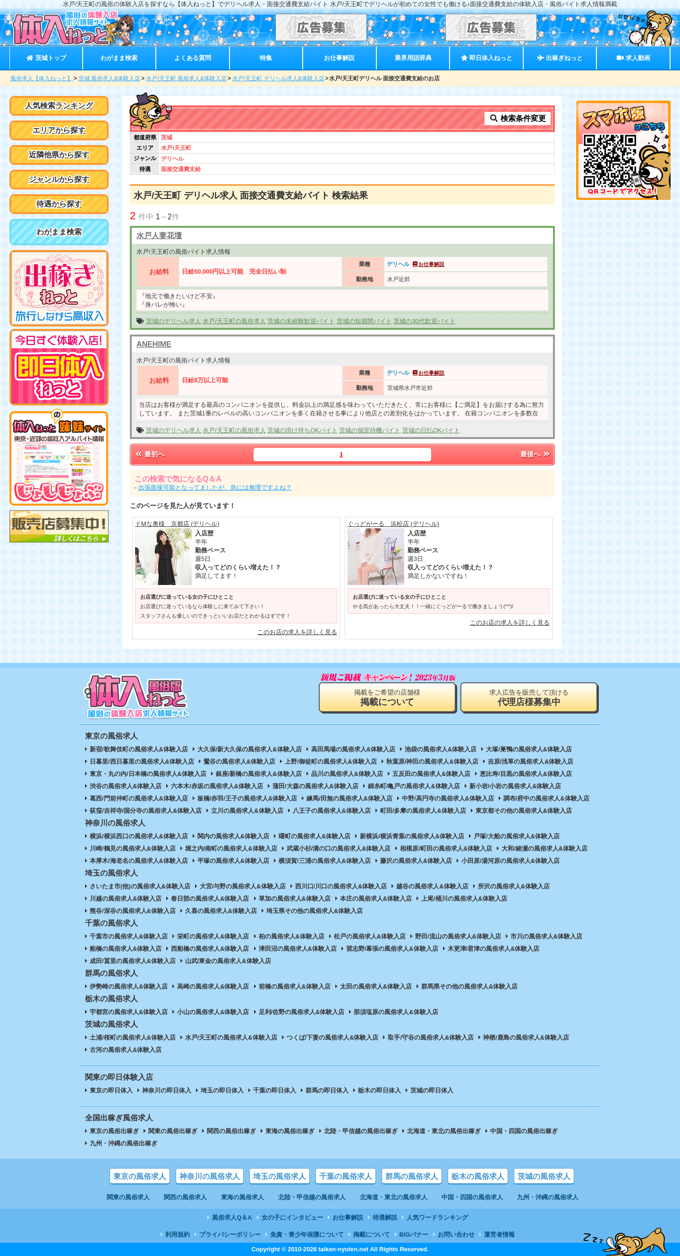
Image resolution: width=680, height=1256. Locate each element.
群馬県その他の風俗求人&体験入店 (469, 986)
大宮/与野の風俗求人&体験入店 (243, 886)
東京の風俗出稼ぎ (114, 1131)
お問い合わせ (456, 1234)
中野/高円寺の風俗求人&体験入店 (448, 798)
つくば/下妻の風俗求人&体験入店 (333, 1037)
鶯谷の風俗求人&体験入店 (239, 761)
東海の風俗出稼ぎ (289, 1131)
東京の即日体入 (111, 1090)
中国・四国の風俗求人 (472, 1197)
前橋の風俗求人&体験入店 (295, 986)
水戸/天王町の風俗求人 (234, 321)
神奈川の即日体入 (166, 1090)
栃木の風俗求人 (477, 1176)
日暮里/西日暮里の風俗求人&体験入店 (142, 761)
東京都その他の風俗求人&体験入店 (524, 810)
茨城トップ (46, 57)
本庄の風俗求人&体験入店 (376, 898)
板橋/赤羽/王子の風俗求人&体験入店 (247, 798)
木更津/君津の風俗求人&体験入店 (494, 948)
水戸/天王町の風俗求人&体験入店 (231, 1037)
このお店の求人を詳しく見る (297, 632)
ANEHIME (153, 344)
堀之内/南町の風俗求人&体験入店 (231, 848)
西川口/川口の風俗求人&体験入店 (341, 886)
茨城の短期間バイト (364, 321)
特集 (266, 57)
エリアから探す (59, 130)
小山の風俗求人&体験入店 (213, 1011)
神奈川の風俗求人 (209, 1176)
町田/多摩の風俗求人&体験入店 (423, 810)
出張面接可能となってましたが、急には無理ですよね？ (215, 487)
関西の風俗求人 (185, 1197)
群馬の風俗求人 (411, 1176)
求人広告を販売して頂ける (528, 697)
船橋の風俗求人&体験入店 (126, 948)
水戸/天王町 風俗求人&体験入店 (186, 78)
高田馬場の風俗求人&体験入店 (353, 749)
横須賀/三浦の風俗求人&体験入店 (325, 860)
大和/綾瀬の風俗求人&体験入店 (544, 848)
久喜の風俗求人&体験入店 (221, 910)
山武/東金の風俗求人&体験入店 (228, 960)
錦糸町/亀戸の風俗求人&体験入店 (414, 786)
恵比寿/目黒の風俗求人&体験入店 (526, 773)
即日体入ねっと (486, 57)
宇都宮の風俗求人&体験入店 (129, 1011)
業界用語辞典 (413, 57)
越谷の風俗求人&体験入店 (432, 886)
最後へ (535, 454)
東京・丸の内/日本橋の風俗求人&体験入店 (148, 773)
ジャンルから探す (59, 179)
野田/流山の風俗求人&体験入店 (458, 936)
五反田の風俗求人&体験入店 (431, 773)
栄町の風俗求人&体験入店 (213, 936)
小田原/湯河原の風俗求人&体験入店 (510, 860)
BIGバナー (414, 1234)
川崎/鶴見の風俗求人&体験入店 (133, 848)
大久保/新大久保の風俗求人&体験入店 (249, 749)
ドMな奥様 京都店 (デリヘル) (177, 523)
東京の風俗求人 (139, 1176)
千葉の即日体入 (274, 1090)
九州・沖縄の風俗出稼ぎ (123, 1143)
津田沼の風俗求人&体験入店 (298, 948)
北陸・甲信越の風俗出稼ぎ (361, 1131)
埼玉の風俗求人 (279, 1176)
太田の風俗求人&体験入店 (376, 986)
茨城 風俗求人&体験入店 (109, 78)
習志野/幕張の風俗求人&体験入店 (392, 948)
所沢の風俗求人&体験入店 (514, 886)
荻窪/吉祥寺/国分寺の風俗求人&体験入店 (146, 810)
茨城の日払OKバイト (431, 430)
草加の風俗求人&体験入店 (295, 898)
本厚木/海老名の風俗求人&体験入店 (139, 860)
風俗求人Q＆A (232, 1217)
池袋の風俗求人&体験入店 (440, 749)
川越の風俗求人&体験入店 (126, 898)
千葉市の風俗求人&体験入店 (129, 936)
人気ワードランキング (437, 1217)
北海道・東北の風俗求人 (393, 1197)
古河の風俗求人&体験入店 (126, 1049)
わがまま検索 (119, 57)
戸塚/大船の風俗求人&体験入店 (517, 836)
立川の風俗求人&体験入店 (247, 810)
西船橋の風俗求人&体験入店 (210, 948)
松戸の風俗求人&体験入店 (370, 936)
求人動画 (633, 57)
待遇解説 (385, 1217)
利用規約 (177, 1234)
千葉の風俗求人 (345, 1176)
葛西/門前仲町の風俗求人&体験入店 (139, 798)
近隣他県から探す (59, 155)
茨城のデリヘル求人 (173, 321)
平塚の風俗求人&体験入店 (233, 860)
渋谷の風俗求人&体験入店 (126, 786)
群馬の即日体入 (327, 1090)
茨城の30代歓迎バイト (424, 321)
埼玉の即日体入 (222, 1090)
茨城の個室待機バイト (369, 430)
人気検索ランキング (59, 106)
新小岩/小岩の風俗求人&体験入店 (515, 786)
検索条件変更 (517, 118)
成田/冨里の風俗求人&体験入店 (133, 960)
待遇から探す (59, 204)
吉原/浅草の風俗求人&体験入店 (531, 761)
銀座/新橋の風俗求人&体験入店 (259, 773)
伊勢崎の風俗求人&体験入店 (129, 986)
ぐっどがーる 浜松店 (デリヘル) (393, 523)
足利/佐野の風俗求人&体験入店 (302, 1011)
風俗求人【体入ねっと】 (41, 78)
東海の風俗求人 (242, 1197)
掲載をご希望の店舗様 (387, 697)
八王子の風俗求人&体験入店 (332, 810)
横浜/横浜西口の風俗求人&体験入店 (139, 836)
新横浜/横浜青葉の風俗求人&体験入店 (412, 836)
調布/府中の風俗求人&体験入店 (546, 798)
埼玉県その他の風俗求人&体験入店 (314, 910)
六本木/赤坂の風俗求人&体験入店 (217, 786)
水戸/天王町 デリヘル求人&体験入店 (278, 78)
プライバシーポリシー (230, 1234)
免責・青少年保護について (307, 1234)
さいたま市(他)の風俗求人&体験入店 (140, 886)
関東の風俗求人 (128, 1197)
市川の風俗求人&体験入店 (546, 936)
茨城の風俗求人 (544, 1176)
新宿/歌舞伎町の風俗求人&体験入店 (139, 749)
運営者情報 (499, 1234)
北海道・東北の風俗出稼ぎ (444, 1131)
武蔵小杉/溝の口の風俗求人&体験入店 (339, 848)
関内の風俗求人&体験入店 (233, 836)
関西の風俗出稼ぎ (231, 1131)
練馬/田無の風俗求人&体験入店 (349, 798)
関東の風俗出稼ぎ (172, 1131)
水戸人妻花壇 (159, 236)
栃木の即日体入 (379, 1090)
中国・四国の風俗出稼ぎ (524, 1131)
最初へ (149, 454)
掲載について (371, 1234)
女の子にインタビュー (292, 1217)
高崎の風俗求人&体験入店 (213, 986)
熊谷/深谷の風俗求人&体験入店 (133, 910)
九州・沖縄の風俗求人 (547, 1197)
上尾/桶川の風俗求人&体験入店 (464, 898)
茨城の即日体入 (431, 1090)
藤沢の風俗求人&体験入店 (416, 860)
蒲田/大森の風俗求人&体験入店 (315, 786)
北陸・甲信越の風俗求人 (312, 1197)
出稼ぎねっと (560, 57)
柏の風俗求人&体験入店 (291, 936)
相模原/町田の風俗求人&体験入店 (446, 848)
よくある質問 (192, 57)
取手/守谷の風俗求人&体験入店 (431, 1037)
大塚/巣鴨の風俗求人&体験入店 (529, 749)
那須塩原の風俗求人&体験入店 (396, 1011)
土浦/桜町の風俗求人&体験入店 (133, 1037)
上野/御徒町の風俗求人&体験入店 (331, 761)
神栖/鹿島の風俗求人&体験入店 (526, 1037)
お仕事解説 (339, 57)
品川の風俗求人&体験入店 (347, 773)
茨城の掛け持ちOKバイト (302, 430)
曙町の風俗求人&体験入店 (314, 836)
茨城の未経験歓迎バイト (301, 321)
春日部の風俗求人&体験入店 (210, 898)
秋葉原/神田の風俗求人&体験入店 (432, 761)
